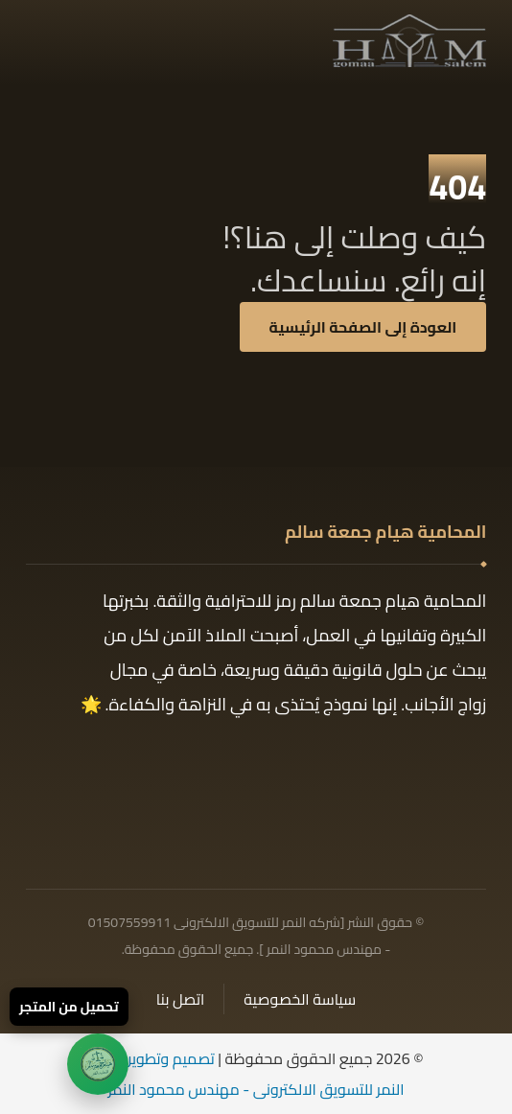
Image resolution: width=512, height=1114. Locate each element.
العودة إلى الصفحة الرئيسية (363, 327)
